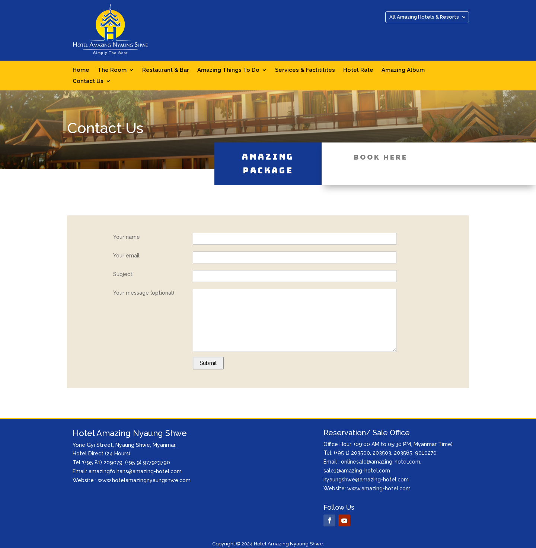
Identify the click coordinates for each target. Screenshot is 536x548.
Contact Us (88, 81)
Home (81, 70)
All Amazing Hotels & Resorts (424, 17)
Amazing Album (403, 70)
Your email (126, 256)
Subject (123, 274)
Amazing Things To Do (228, 70)
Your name (126, 237)
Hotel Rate (358, 70)
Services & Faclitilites (305, 70)
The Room (112, 70)
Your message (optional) (143, 293)
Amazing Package (268, 152)
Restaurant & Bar (165, 70)
